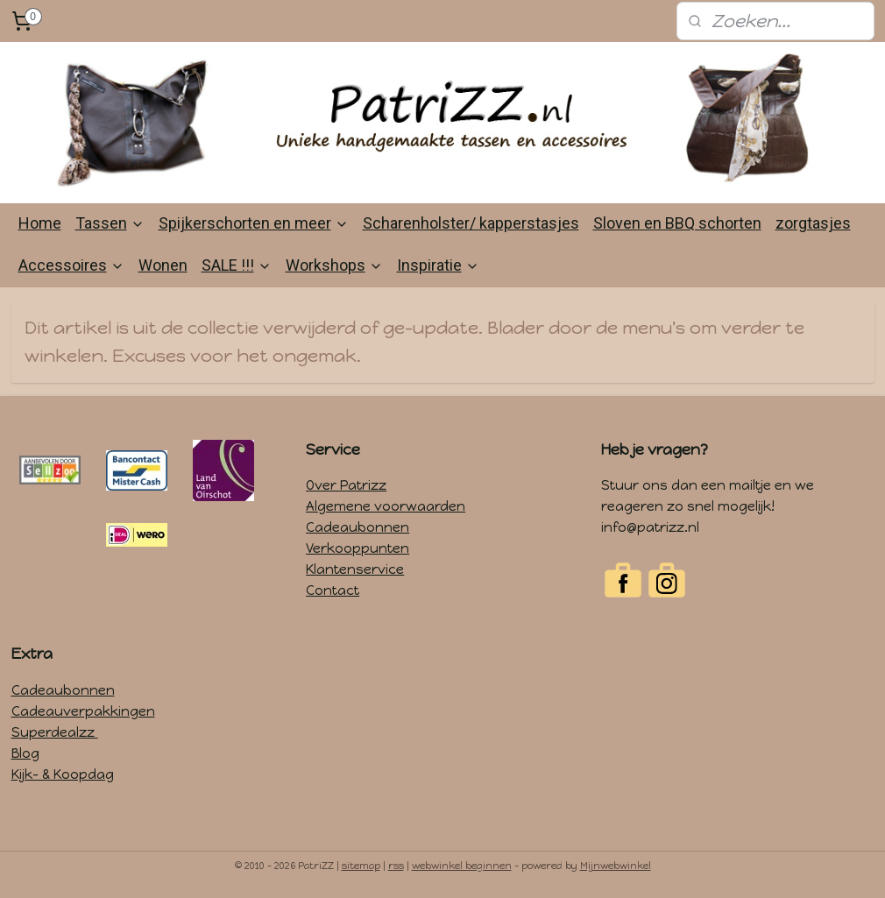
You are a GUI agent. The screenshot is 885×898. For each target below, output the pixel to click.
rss (396, 866)
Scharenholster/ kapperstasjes (471, 223)
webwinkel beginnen (462, 866)
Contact (332, 590)
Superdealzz (54, 732)
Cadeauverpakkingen (83, 711)
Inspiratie (438, 265)
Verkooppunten (357, 548)
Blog (25, 753)
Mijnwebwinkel (615, 866)
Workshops (334, 265)
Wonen (163, 265)
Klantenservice (355, 569)
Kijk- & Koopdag (62, 774)
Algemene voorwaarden (385, 506)
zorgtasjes (813, 223)
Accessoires (71, 265)
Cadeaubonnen (357, 527)
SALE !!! (237, 265)
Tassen (110, 223)
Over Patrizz (346, 485)
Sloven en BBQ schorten (677, 223)
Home (39, 223)
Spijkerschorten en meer (254, 223)
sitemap (361, 866)
